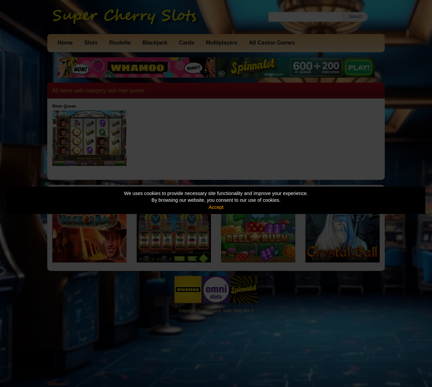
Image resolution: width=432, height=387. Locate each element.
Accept (216, 207)
